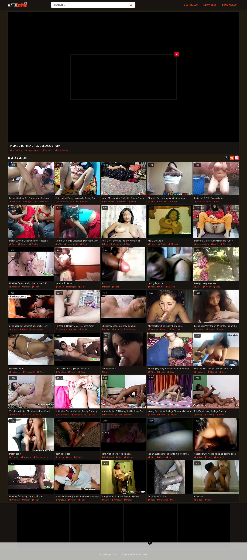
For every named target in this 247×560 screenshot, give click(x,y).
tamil (220, 415)
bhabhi (33, 244)
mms (160, 457)
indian (47, 150)
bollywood (130, 329)
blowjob (16, 150)
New (205, 5)
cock (115, 287)
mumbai (175, 329)
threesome (41, 201)
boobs (13, 329)
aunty (74, 201)
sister (127, 244)
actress (117, 329)
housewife (62, 201)
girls (160, 287)
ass (173, 500)
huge (208, 457)
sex (69, 457)
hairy (81, 500)
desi (12, 244)
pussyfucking (79, 415)
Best (187, 5)
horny (26, 415)
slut (81, 287)
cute (220, 329)
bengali (27, 201)
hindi (132, 201)
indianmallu (36, 329)
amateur (162, 201)
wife (151, 201)
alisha (128, 457)
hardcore (14, 201)
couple (22, 244)
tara (119, 457)
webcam (116, 244)
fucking (84, 329)
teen (35, 287)
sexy (216, 287)
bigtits (162, 244)
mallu (23, 329)
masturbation (201, 244)
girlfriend (61, 150)
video (78, 457)
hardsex (121, 201)
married (219, 457)
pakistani (226, 244)
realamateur (41, 457)
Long (225, 5)
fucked (170, 287)
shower (173, 244)
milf (216, 201)
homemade (32, 150)
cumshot (162, 500)
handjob (71, 287)
